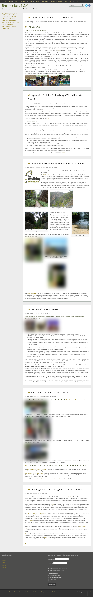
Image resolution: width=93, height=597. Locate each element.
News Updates (28, 22)
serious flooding (68, 496)
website (58, 475)
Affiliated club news (47, 21)
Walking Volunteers (48, 174)
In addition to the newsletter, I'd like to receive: (58, 567)
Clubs (31, 1)
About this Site (7, 592)
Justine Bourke (29, 21)
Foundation (30, 520)
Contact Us (68, 1)
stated (45, 537)
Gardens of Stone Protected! (45, 309)
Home (5, 1)
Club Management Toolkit (56, 1)
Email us (54, 592)
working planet (87, 592)
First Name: (50, 563)
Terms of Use (18, 592)
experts (33, 505)
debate (52, 504)
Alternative (27, 533)
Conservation (47, 313)
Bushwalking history (78, 21)
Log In (76, 1)
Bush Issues (23, 1)
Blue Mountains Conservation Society (49, 392)
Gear (16, 1)
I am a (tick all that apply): (53, 573)
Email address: (51, 559)
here (59, 50)
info (51, 56)
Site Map (27, 592)
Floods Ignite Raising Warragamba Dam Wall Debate (56, 489)
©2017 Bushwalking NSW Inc (41, 592)
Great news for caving (9, 20)
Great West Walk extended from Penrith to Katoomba (57, 163)
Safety (37, 1)
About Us (44, 1)
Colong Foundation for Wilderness (35, 513)
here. (48, 118)
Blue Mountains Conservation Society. (76, 399)
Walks (10, 1)
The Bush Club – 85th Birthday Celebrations (52, 17)
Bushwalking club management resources (63, 21)
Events (85, 21)
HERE (63, 153)
